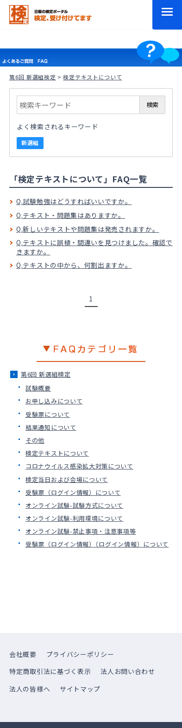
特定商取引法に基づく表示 (50, 671)
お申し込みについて (53, 401)
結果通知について (50, 427)
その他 (34, 440)
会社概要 (23, 654)
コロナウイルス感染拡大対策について (79, 466)
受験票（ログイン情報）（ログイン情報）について (97, 544)
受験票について (47, 414)
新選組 (30, 142)
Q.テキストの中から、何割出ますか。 (74, 265)
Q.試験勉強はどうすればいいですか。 (74, 201)
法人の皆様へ (29, 688)
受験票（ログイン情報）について (73, 492)
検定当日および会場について (66, 479)
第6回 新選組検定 (32, 77)
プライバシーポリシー (80, 654)
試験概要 (38, 388)
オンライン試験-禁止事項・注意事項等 (80, 531)
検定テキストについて (57, 453)
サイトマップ (80, 688)
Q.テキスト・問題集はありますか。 (70, 215)
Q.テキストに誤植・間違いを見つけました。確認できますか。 (94, 247)
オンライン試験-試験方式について (74, 505)
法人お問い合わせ (127, 671)
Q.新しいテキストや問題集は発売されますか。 (87, 229)
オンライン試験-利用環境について (74, 518)
